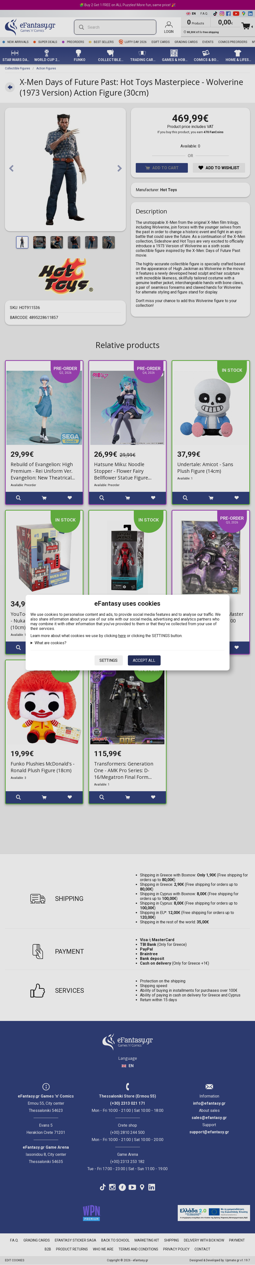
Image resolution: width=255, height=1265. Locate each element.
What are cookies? (50, 643)
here (122, 635)
